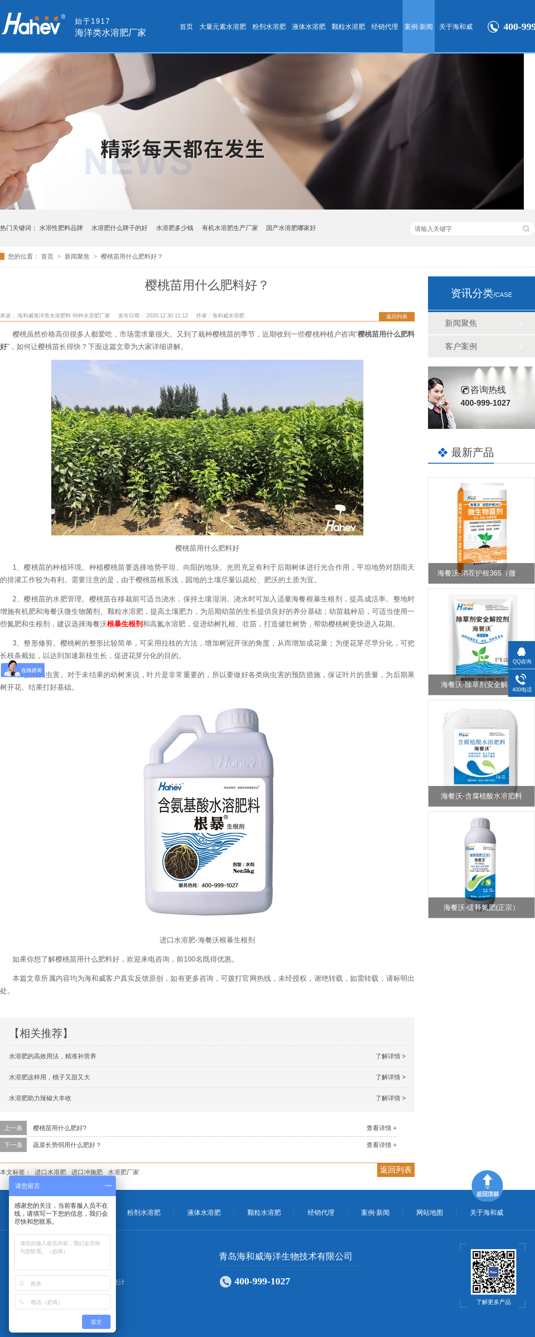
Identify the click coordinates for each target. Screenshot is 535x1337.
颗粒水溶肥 (348, 26)
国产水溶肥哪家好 (291, 227)
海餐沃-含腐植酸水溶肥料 (481, 796)
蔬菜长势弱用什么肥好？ (67, 1144)
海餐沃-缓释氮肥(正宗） (482, 907)
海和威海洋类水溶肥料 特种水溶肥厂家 (64, 316)
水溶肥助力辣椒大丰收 (40, 1098)
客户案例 (461, 346)
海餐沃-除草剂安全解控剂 (481, 684)
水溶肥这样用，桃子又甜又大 (49, 1077)
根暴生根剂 (125, 624)
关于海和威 (456, 26)
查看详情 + (381, 1127)
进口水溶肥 (50, 1172)
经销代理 (384, 26)
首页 (186, 26)
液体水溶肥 (308, 26)
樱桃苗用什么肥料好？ (132, 256)
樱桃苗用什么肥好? (59, 1127)
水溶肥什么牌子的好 (119, 227)
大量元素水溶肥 (222, 26)
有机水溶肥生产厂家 (230, 227)
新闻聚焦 (78, 256)
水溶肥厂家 (123, 1172)
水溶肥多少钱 (174, 227)
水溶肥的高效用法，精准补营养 (52, 1056)
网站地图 (429, 1212)
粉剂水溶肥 (269, 26)
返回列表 (396, 316)
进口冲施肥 (87, 1172)
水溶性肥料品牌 (61, 227)
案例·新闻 (418, 26)
